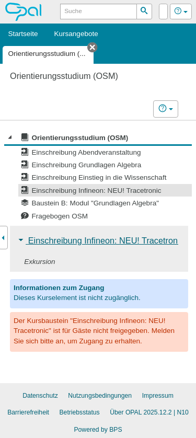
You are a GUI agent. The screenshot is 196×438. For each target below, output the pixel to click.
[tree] (98, 176)
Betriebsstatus (80, 412)
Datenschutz (40, 395)
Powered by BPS (98, 429)
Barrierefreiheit (28, 412)
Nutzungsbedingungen (100, 395)
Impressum (158, 395)
